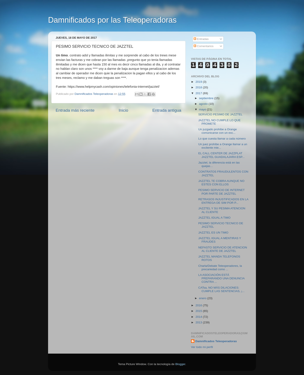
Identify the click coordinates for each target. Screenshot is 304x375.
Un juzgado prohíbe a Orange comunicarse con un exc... (217, 131)
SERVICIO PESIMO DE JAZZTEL (220, 114)
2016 (199, 305)
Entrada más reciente (75, 110)
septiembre (206, 98)
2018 (199, 87)
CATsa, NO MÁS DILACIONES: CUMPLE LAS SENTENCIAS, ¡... (221, 289)
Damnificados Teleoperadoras (216, 341)
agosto (204, 103)
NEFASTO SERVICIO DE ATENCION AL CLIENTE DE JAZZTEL (222, 249)
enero (203, 298)
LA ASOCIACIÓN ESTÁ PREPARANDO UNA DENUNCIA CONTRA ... (221, 278)
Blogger (180, 364)
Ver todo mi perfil (202, 347)
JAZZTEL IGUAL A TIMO (214, 217)
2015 (199, 311)
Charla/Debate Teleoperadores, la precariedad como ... (220, 267)
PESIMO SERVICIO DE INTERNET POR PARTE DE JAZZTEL (221, 191)
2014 (199, 316)
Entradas (201, 39)
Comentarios (203, 46)
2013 (199, 322)
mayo (203, 109)
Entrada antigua (166, 110)
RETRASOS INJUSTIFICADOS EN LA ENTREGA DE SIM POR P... (223, 201)
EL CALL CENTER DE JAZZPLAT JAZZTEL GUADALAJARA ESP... (221, 155)
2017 (199, 93)
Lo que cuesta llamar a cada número (222, 138)
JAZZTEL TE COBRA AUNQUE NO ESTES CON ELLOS (221, 182)
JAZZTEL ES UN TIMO (213, 232)
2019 (199, 81)
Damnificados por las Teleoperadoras (112, 20)
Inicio (123, 110)
